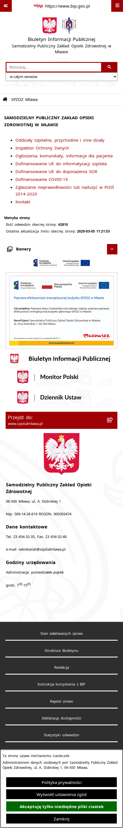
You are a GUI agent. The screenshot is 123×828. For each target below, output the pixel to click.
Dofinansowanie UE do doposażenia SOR (56, 171)
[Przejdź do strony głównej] (61, 36)
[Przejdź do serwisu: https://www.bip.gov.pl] (61, 6)
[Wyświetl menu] (117, 6)
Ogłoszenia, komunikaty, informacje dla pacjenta (64, 155)
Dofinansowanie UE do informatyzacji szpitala (61, 163)
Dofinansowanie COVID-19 (41, 179)
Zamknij (61, 819)
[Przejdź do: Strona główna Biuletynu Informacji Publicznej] (5, 99)
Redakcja (61, 667)
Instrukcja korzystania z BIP (61, 684)
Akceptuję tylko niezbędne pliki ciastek (62, 806)
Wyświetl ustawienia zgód (61, 794)
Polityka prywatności (62, 782)
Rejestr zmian (61, 701)
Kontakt (22, 201)
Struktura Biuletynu (61, 650)
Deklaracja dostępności (61, 718)
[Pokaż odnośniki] (6, 6)
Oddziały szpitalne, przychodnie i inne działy (59, 140)
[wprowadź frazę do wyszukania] (54, 67)
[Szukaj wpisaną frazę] (109, 67)
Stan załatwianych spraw (61, 633)
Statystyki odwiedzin (61, 735)
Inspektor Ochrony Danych (42, 148)
